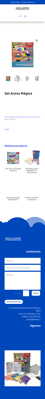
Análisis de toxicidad (13, 302)
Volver (7, 129)
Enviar (35, 293)
